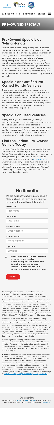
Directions (29, 14)
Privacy (33, 400)
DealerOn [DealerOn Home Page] (19, 400)
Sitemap (27, 400)
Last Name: (11, 216)
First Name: (11, 206)
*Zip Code (10, 246)
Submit (12, 277)
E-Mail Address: (13, 226)
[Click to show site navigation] (49, 13)
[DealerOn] (27, 398)
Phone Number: (13, 236)
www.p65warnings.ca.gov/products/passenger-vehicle (25, 374)
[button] (11, 14)
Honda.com (46, 402)
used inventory (40, 159)
